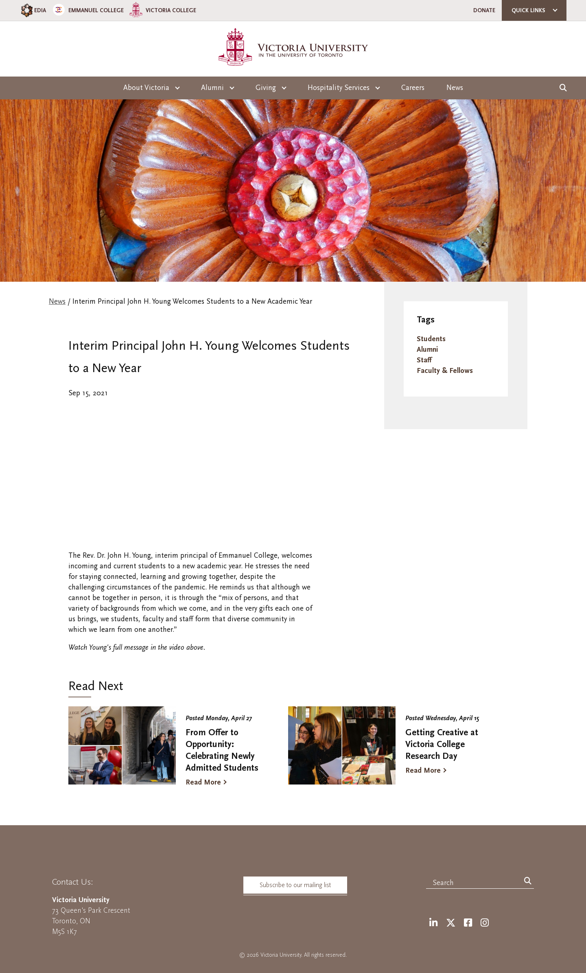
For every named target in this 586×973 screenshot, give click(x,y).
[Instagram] (484, 923)
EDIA (33, 10)
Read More (203, 782)
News (454, 87)
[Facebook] (468, 923)
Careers (412, 87)
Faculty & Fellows (445, 370)
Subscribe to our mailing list (295, 885)
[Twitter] (451, 923)
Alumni (427, 349)
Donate (484, 10)
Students (431, 339)
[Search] (528, 881)
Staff (424, 360)
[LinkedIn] (433, 923)
